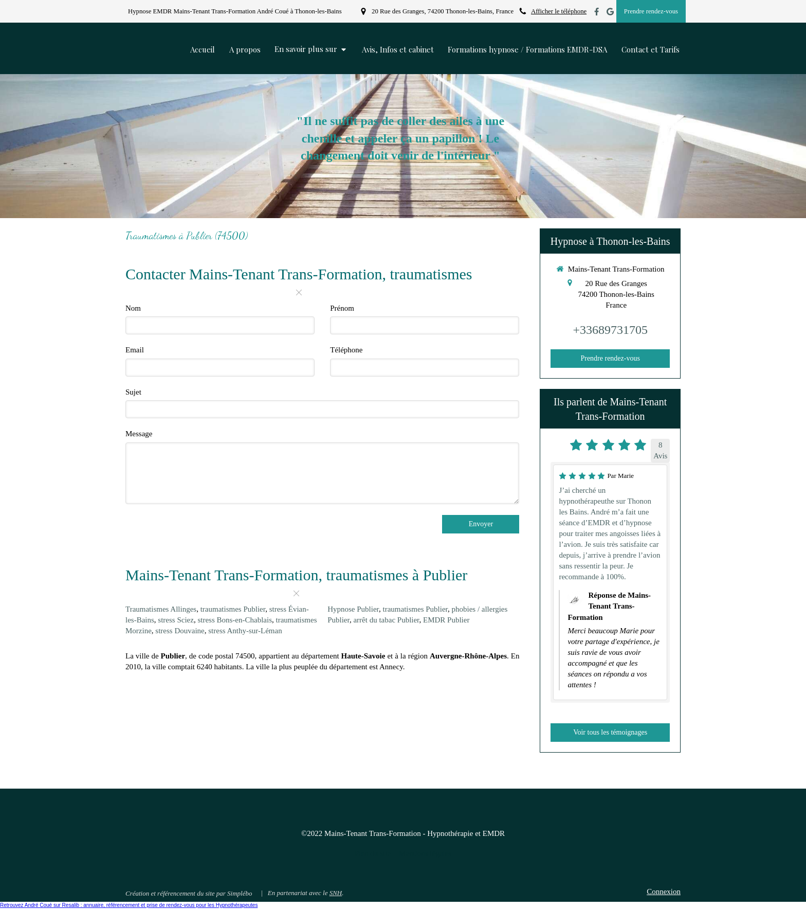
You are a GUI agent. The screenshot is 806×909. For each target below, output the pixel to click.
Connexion (664, 891)
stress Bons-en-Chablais (234, 620)
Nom (133, 308)
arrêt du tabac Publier (386, 620)
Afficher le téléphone (559, 11)
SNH (335, 893)
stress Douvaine (179, 631)
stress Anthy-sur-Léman (245, 631)
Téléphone (346, 350)
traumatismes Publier (232, 609)
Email (134, 350)
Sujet (133, 392)
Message (139, 434)
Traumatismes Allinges (160, 609)
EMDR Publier (446, 620)
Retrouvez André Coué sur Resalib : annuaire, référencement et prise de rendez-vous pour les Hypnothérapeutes (129, 905)
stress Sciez (176, 620)
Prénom (342, 308)
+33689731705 (610, 329)
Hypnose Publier (353, 609)
